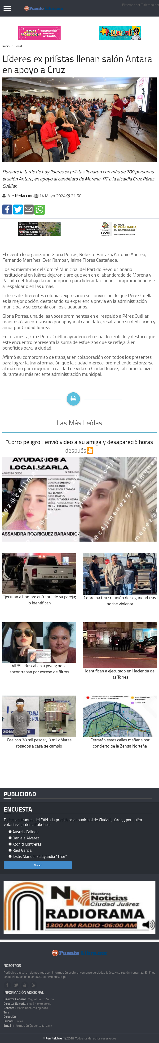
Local (18, 46)
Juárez (13, 1021)
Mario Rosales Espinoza (26, 1008)
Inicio (5, 46)
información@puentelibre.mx (28, 1025)
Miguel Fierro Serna (29, 999)
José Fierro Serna (27, 1003)
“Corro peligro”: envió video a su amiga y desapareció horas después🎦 (79, 446)
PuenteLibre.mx (56, 1038)
